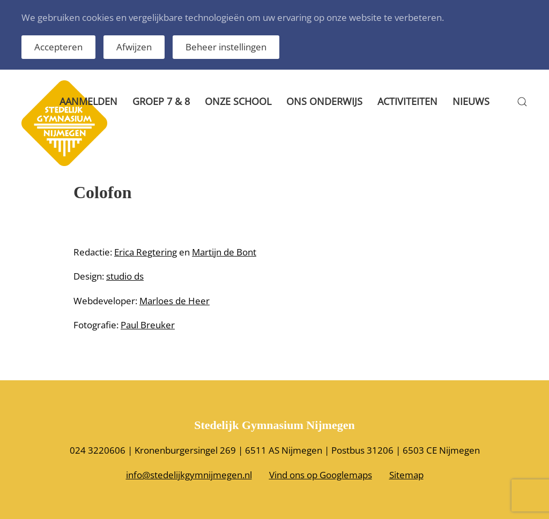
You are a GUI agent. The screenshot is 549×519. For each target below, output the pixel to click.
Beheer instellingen (226, 47)
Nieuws (470, 101)
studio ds (125, 276)
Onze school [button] (238, 101)
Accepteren (58, 47)
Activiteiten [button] (407, 101)
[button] (522, 101)
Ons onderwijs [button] (324, 101)
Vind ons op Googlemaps (320, 475)
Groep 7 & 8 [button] (161, 101)
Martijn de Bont (224, 252)
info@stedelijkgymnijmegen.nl (189, 475)
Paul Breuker (148, 325)
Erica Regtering (145, 252)
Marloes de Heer (174, 301)
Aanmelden (88, 101)
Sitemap (406, 475)
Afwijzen (134, 47)
